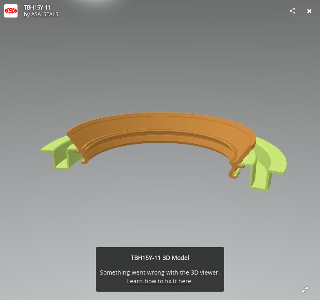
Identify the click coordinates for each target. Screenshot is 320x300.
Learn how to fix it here (159, 281)
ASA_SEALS (44, 14)
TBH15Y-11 (37, 7)
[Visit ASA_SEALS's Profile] (11, 11)
